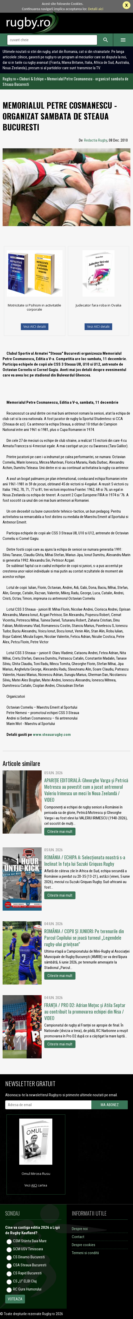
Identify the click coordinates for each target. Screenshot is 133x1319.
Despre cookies (83, 1245)
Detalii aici (95, 9)
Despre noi (80, 1228)
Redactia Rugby (95, 140)
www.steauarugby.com (52, 734)
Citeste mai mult (59, 831)
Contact (78, 1236)
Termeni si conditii (85, 1253)
